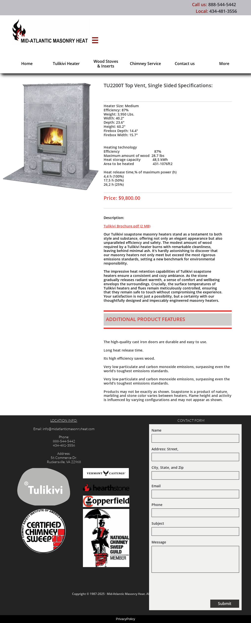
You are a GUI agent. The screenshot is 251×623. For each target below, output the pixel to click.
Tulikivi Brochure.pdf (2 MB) (127, 226)
